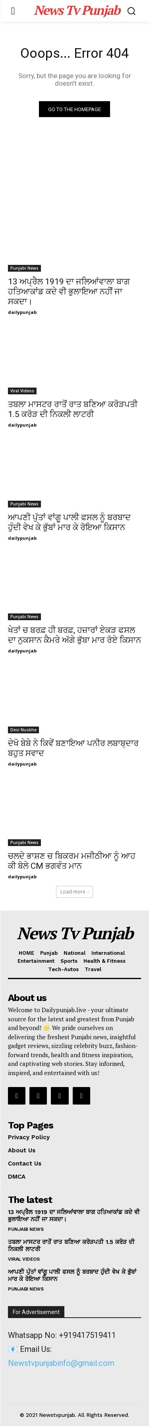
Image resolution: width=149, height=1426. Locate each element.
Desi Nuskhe (23, 730)
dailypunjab (22, 312)
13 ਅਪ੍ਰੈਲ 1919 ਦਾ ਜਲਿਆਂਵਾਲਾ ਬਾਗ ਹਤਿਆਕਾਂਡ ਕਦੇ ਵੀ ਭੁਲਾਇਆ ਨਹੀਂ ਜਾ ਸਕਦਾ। (69, 291)
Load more (74, 891)
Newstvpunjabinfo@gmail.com (61, 1363)
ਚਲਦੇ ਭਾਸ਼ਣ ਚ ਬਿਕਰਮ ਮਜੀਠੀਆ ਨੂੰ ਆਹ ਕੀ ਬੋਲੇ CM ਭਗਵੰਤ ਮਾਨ (71, 861)
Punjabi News (24, 268)
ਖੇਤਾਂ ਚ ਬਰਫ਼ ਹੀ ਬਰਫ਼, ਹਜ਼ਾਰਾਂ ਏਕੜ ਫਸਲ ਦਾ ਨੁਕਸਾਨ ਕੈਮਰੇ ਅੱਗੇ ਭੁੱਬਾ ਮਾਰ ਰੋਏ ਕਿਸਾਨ (74, 635)
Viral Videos (22, 391)
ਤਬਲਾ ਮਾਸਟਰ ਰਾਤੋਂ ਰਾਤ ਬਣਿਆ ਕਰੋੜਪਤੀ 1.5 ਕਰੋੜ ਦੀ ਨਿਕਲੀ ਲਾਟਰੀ (72, 409)
